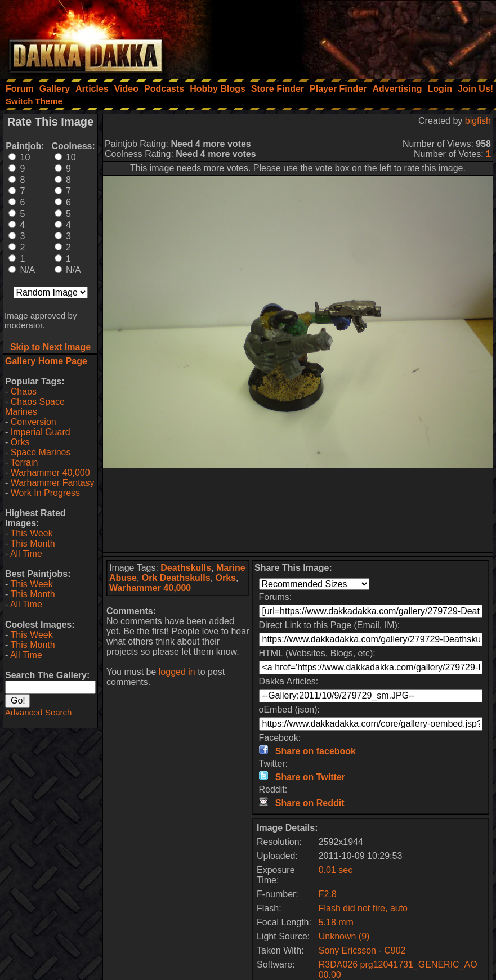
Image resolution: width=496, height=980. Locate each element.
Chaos (24, 391)
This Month (32, 543)
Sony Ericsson (347, 950)
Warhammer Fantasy (53, 482)
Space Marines (41, 452)
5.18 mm (336, 922)
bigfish (478, 121)
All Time (26, 553)
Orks (20, 442)
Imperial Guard (40, 432)
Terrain (24, 462)
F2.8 (328, 894)
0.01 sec (335, 870)
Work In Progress (45, 493)
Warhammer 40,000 (50, 472)
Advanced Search (38, 712)
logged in (177, 672)
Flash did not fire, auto (363, 908)
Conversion (33, 422)
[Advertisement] (344, 36)
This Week (31, 533)
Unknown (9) (344, 936)
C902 (394, 950)
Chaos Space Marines (35, 407)
